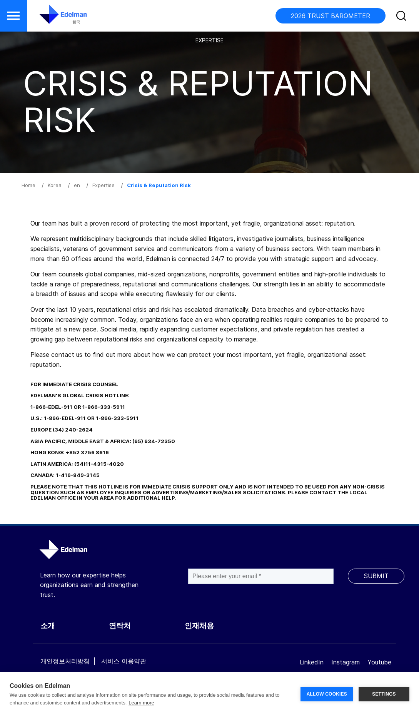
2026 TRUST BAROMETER (330, 16)
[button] (13, 16)
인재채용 (199, 625)
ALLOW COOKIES (327, 694)
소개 (47, 625)
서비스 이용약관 (123, 661)
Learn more (141, 703)
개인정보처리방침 (65, 661)
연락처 (120, 625)
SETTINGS (384, 694)
